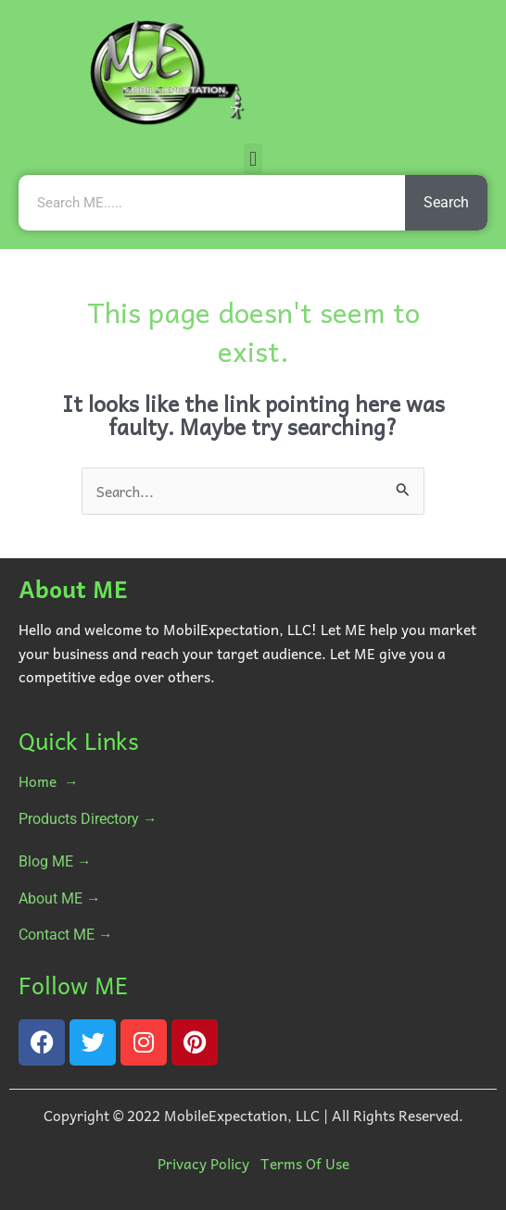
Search (446, 202)
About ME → (60, 899)
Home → (49, 780)
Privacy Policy (203, 1163)
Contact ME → (66, 935)
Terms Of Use (304, 1163)
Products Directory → (88, 819)
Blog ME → (55, 862)
